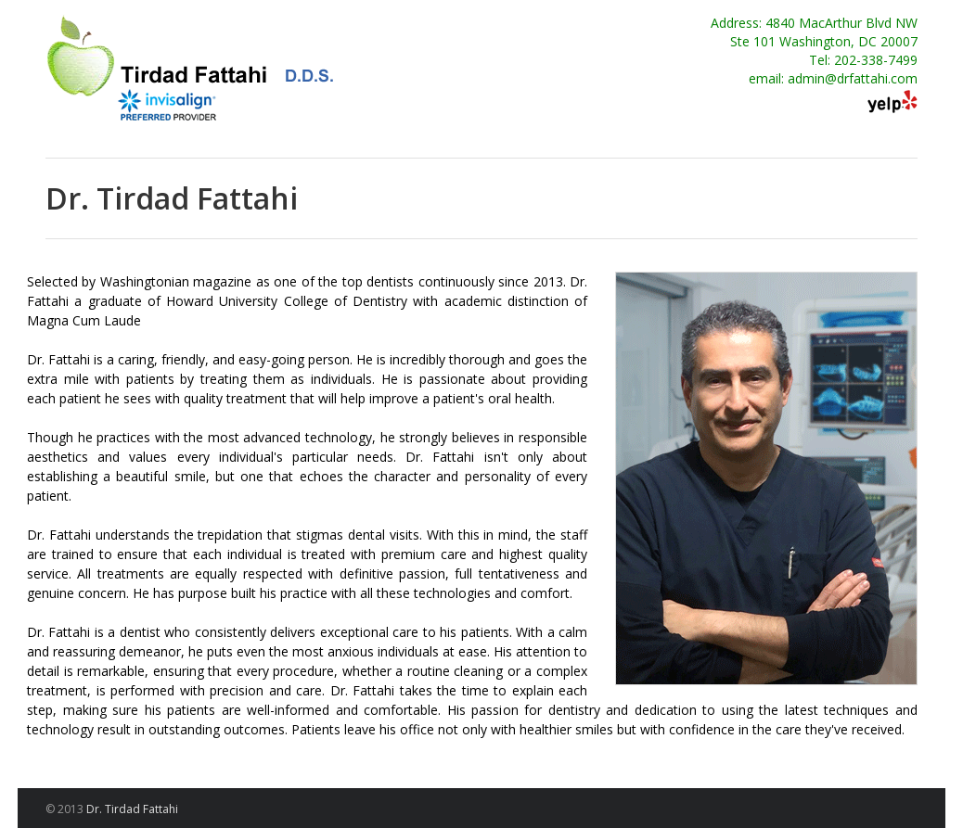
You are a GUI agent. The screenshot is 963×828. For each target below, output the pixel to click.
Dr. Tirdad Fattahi (132, 809)
